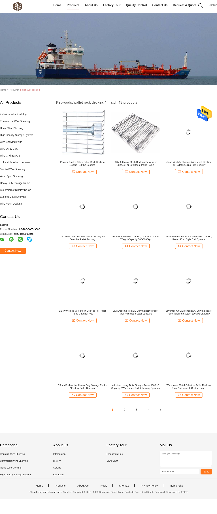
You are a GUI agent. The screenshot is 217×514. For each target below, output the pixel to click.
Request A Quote (184, 5)
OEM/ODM (112, 460)
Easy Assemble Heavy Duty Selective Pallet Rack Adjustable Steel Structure (135, 312)
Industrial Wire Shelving (13, 114)
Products (73, 5)
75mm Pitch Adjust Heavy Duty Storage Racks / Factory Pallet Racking (82, 386)
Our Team (58, 474)
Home (57, 5)
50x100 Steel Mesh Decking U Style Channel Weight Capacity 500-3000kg (135, 238)
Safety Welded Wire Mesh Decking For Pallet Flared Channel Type (82, 312)
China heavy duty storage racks (45, 492)
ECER (184, 492)
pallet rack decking (30, 89)
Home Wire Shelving (11, 128)
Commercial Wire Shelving (15, 121)
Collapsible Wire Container (15, 162)
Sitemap (124, 485)
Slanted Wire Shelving (12, 169)
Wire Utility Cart (9, 148)
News (103, 485)
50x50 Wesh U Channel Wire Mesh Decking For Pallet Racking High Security (188, 163)
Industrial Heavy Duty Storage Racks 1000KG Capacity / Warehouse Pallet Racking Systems (135, 386)
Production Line (115, 454)
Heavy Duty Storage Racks (15, 183)
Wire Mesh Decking (11, 203)
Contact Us (159, 5)
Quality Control (136, 5)
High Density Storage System (16, 135)
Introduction (59, 454)
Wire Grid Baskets (10, 155)
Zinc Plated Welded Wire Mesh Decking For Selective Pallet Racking (82, 238)
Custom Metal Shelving (13, 196)
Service (57, 467)
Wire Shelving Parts (11, 141)
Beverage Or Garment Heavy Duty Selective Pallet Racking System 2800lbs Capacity (188, 312)
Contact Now (13, 250)
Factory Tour (112, 5)
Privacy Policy (149, 485)
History (56, 460)
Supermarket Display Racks (15, 189)
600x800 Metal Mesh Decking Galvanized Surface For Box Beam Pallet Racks (135, 163)
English (213, 4)
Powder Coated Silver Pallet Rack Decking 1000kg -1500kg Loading (82, 163)
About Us (91, 5)
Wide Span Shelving (11, 176)
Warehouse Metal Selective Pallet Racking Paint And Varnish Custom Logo (189, 386)
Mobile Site (176, 485)
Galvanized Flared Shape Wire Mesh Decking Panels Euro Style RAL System (188, 238)
